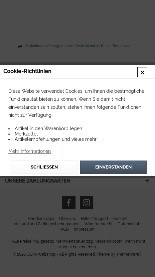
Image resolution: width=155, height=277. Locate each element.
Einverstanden (113, 167)
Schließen (44, 167)
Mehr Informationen (29, 151)
